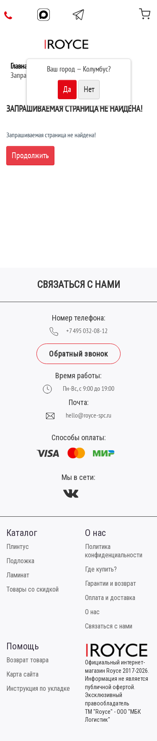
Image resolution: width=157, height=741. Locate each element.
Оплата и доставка (110, 598)
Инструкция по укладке (38, 688)
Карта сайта (22, 674)
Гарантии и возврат (110, 583)
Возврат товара (27, 660)
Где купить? (101, 569)
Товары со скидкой (32, 589)
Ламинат (17, 575)
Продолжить (30, 156)
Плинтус (17, 547)
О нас (92, 612)
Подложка (20, 561)
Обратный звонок (78, 353)
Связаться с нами (108, 626)
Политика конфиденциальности (113, 551)
